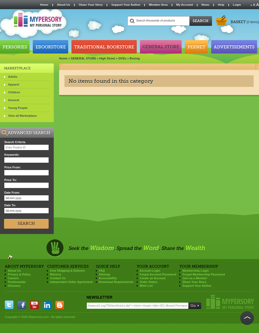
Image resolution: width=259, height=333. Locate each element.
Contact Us (58, 278)
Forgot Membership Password (203, 274)
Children (14, 92)
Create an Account (153, 278)
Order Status (149, 282)
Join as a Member (194, 278)
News (205, 4)
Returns (55, 274)
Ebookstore (50, 47)
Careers (13, 278)
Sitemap (104, 274)
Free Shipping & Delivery (67, 270)
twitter (9, 304)
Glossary (14, 285)
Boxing (135, 58)
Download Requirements (116, 282)
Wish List (146, 285)
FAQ (102, 270)
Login (237, 4)
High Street (107, 58)
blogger (59, 304)
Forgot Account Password (158, 274)
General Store (161, 47)
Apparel (13, 84)
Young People (18, 107)
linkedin (47, 304)
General (13, 100)
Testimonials (17, 282)
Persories (15, 47)
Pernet (196, 47)
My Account (184, 4)
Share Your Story (91, 4)
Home (44, 4)
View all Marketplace (22, 115)
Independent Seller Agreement (71, 282)
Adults (12, 76)
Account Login (150, 270)
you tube (34, 304)
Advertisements (234, 47)
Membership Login (195, 270)
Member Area (158, 4)
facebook (21, 304)
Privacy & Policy (19, 274)
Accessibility (108, 278)
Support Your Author (125, 4)
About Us (63, 4)
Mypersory (230, 302)
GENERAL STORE (83, 58)
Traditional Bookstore (104, 47)
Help (221, 4)
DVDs (122, 58)
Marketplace (17, 68)
